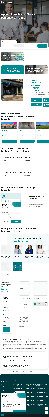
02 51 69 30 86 (6, 311)
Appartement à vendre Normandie (30, 388)
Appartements (27, 160)
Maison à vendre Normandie (17, 388)
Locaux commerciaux (8, 164)
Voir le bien (10, 141)
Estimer (4, 41)
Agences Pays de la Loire (14, 371)
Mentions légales (6, 329)
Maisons (5, 160)
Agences (5, 371)
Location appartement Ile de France (42, 396)
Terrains (26, 162)
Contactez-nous (3, 387)
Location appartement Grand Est (41, 392)
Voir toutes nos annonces (42, 114)
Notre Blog (3, 390)
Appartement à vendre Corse (29, 406)
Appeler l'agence (35, 100)
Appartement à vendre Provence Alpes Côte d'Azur (29, 405)
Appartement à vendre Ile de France (30, 396)
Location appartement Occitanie (41, 400)
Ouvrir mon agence (4, 389)
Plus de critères (6, 50)
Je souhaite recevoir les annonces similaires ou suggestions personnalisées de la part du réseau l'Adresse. (24, 300)
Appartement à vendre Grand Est (29, 392)
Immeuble (26, 164)
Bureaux (6, 162)
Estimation (35, 104)
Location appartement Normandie (41, 388)
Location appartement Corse (41, 406)
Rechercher (42, 46)
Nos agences (3, 386)
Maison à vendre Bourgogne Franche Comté (17, 385)
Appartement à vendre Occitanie (29, 400)
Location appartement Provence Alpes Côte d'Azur (41, 405)
